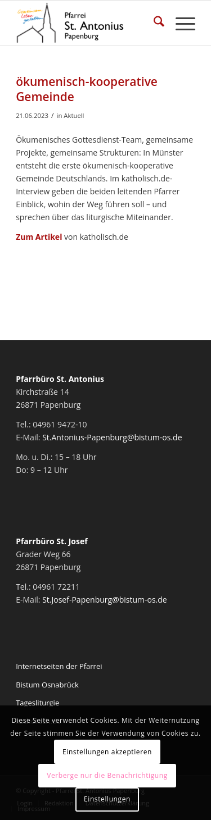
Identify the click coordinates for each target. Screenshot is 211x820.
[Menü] (179, 23)
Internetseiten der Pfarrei (59, 666)
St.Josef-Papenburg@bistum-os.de (104, 599)
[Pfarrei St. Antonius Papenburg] (87, 23)
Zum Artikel (39, 236)
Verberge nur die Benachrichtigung (107, 775)
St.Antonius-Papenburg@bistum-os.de (112, 437)
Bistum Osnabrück (47, 685)
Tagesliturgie (37, 703)
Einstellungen (107, 799)
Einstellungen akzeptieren (107, 752)
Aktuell (74, 115)
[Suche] (153, 23)
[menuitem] (153, 23)
